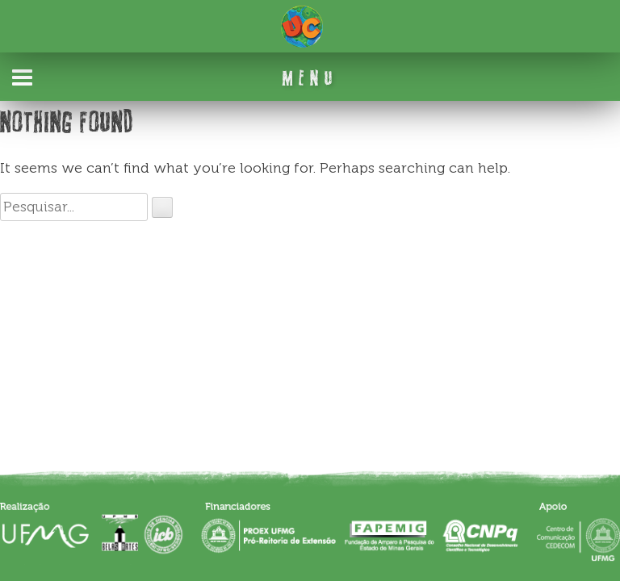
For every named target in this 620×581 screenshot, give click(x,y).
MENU (310, 78)
